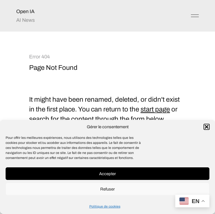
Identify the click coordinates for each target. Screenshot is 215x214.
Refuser (107, 189)
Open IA (25, 11)
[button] (206, 127)
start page (155, 109)
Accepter (107, 174)
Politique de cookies (104, 206)
